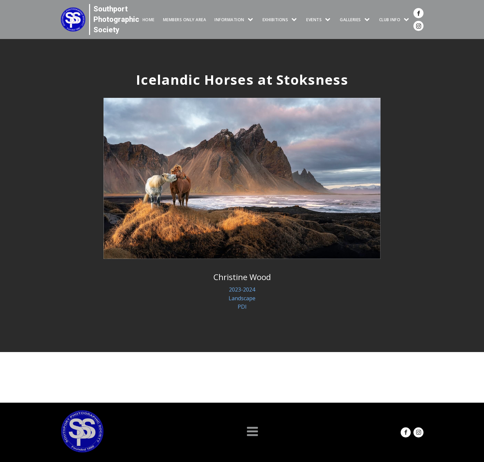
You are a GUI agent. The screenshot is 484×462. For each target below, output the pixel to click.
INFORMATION (229, 20)
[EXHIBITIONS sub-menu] (295, 19)
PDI (242, 306)
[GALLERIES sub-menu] (368, 19)
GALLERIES (350, 20)
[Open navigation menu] (252, 432)
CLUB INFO (390, 20)
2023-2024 (242, 289)
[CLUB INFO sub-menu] (408, 19)
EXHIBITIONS (275, 20)
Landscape (242, 298)
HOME (149, 20)
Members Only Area (184, 20)
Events (314, 20)
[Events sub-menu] (329, 19)
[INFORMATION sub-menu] (252, 19)
